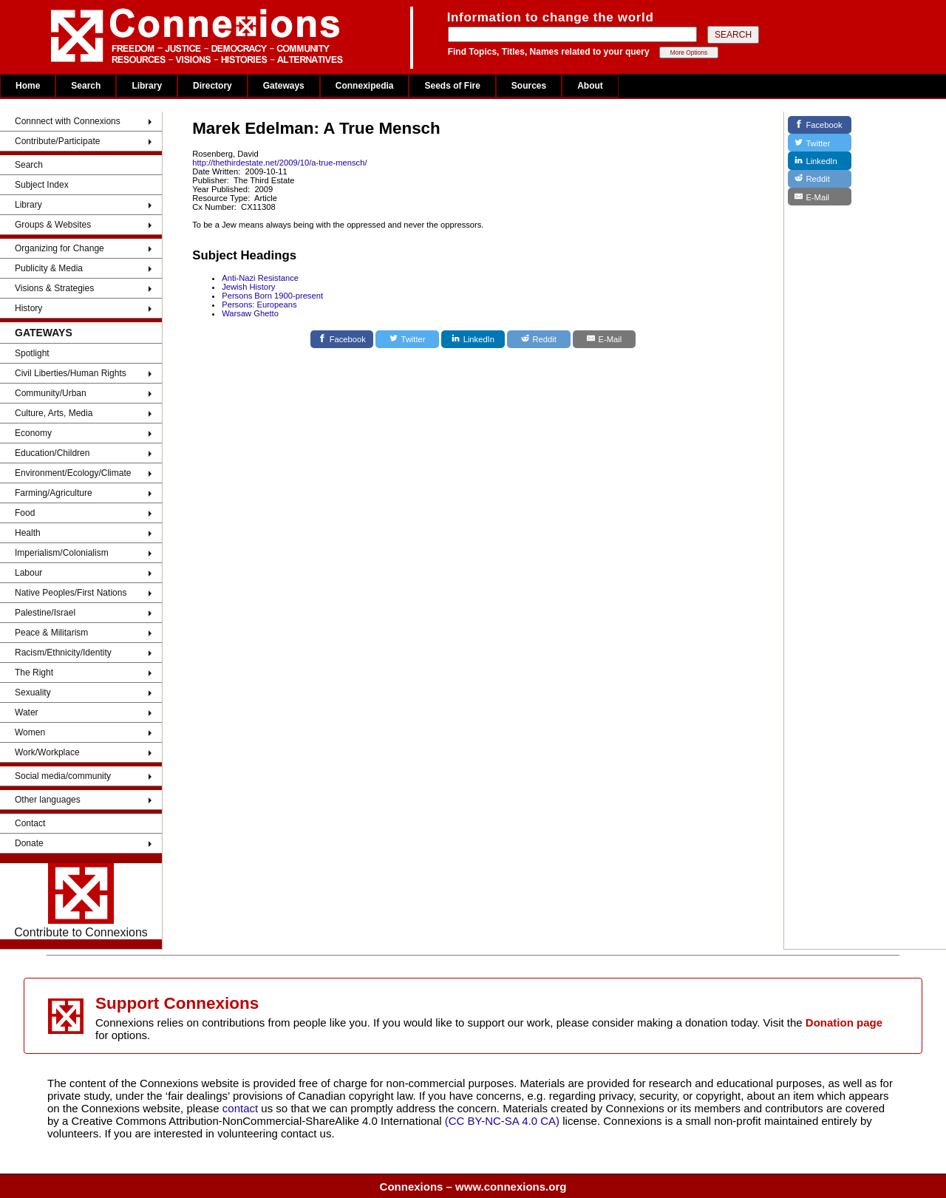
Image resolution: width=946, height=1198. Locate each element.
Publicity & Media (49, 268)
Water (26, 712)
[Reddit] (539, 339)
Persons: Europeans (259, 304)
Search (86, 86)
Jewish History (248, 286)
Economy (33, 433)
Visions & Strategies (54, 288)
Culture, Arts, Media (53, 413)
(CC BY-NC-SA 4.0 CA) (502, 1120)
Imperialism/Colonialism (62, 553)
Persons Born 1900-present (272, 295)
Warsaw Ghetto (250, 313)
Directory (212, 86)
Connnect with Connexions (67, 121)
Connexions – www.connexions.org (473, 1186)
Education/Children (52, 453)
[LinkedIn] (473, 339)
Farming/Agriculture (53, 493)
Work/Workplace (47, 752)
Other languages (48, 799)
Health (28, 533)
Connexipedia (365, 86)
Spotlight (32, 353)
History (28, 308)
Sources (528, 86)
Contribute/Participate (57, 141)
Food (25, 513)
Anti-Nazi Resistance (260, 277)
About (590, 86)
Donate (29, 843)
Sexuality (33, 692)
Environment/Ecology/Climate (73, 473)
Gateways (283, 86)
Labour (28, 573)
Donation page (844, 1022)
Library (147, 86)
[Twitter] (407, 339)
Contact (30, 823)
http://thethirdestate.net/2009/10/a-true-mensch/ (279, 162)
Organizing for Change (59, 248)
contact (242, 1108)
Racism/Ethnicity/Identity (63, 652)
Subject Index (42, 185)
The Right (34, 672)
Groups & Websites (53, 224)
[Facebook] (342, 339)
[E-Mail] (604, 339)
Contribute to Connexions (81, 901)
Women (30, 732)
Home (28, 86)
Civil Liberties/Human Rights (70, 373)
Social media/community (63, 776)
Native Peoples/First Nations (70, 593)
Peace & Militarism (51, 632)
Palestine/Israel (45, 612)
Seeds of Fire (452, 86)
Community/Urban (50, 393)
